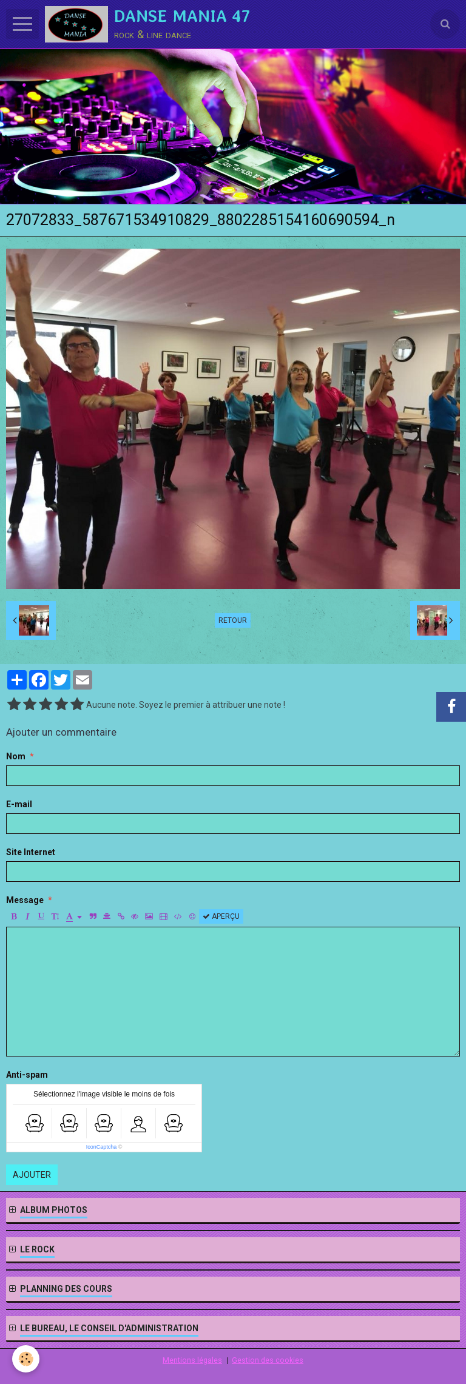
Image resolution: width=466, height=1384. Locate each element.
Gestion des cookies (267, 1360)
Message (25, 900)
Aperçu (221, 916)
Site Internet (30, 852)
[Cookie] (25, 1358)
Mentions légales (192, 1360)
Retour (232, 620)
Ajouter (32, 1175)
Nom (15, 756)
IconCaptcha (101, 1147)
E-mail (19, 804)
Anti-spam (27, 1075)
